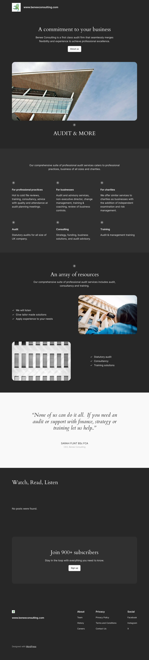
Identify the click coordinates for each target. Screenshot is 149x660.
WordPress (31, 646)
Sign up (74, 568)
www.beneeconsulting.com (41, 7)
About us (74, 49)
